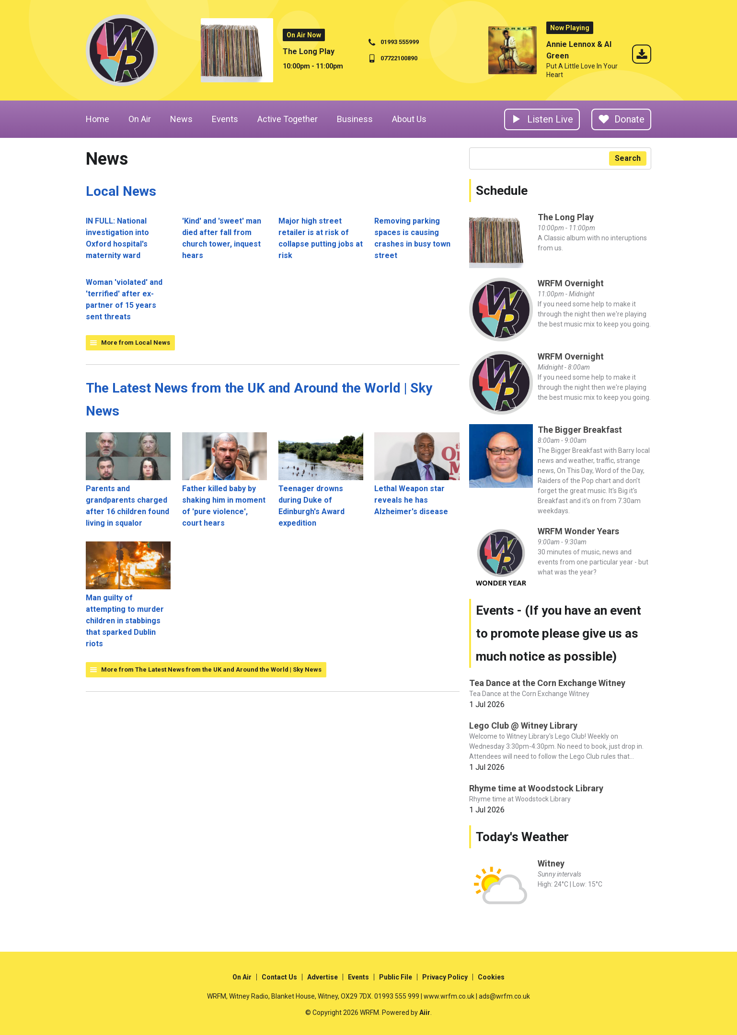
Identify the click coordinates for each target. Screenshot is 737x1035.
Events (225, 119)
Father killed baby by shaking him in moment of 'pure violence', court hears (224, 480)
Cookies (491, 977)
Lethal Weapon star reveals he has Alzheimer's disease (416, 474)
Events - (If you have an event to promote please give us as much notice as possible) (558, 633)
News (181, 119)
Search (628, 158)
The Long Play (308, 51)
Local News (121, 191)
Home (97, 119)
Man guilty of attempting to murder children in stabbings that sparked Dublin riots (128, 594)
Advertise (322, 977)
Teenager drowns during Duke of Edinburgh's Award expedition (320, 480)
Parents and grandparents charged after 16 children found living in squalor (128, 480)
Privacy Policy (445, 977)
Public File (395, 977)
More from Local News (135, 342)
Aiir (424, 1012)
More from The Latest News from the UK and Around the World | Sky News (211, 669)
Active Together (287, 119)
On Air (139, 119)
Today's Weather (522, 837)
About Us (409, 119)
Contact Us (279, 977)
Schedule (502, 190)
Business (355, 119)
